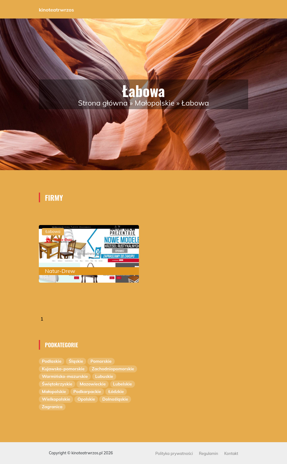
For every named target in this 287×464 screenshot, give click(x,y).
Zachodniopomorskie (113, 369)
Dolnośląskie (115, 399)
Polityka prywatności (174, 453)
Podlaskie (51, 361)
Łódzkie (116, 391)
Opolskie (86, 399)
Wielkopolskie (56, 399)
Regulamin (208, 453)
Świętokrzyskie (57, 384)
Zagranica (52, 406)
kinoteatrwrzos (56, 10)
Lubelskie (122, 384)
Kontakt (231, 453)
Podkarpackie (87, 391)
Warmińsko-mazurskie (65, 376)
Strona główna (102, 102)
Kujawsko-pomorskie (63, 369)
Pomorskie (101, 361)
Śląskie (76, 361)
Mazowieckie (92, 384)
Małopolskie (154, 102)
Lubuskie (104, 376)
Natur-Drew (60, 270)
